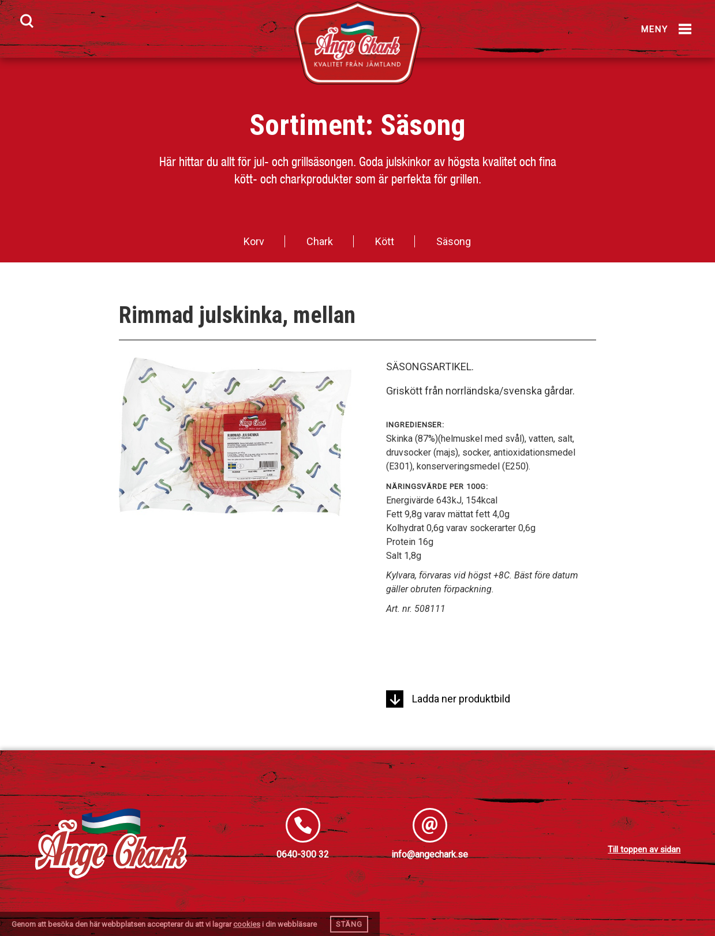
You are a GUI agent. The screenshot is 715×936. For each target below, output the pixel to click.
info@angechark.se (429, 854)
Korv (254, 241)
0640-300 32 (302, 854)
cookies (246, 924)
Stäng (349, 924)
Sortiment (307, 125)
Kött (384, 241)
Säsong (423, 125)
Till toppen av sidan (644, 849)
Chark (319, 241)
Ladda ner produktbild (448, 699)
